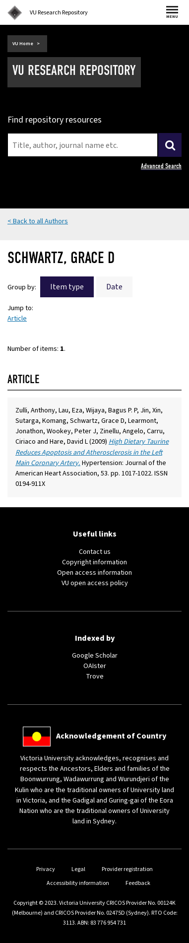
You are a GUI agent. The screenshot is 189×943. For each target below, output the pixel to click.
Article (17, 319)
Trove (95, 676)
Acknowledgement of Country (111, 736)
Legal (78, 869)
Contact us (95, 552)
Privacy (45, 869)
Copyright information (94, 562)
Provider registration (127, 869)
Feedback (138, 883)
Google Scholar (95, 656)
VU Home (22, 43)
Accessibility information (78, 883)
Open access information (94, 573)
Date (114, 286)
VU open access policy (95, 583)
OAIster (94, 666)
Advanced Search (161, 166)
